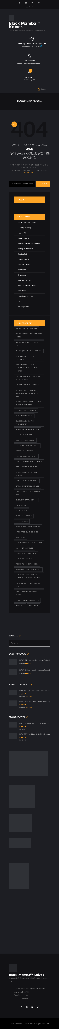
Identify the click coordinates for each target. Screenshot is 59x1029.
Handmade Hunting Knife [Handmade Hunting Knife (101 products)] (27, 532)
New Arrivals (22, 275)
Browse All (21, 233)
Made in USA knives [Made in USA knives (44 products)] (24, 548)
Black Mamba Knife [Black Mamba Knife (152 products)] (24, 415)
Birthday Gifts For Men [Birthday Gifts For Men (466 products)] (26, 410)
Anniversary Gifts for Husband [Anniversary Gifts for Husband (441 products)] (26, 358)
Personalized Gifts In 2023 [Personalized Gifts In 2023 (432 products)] (27, 564)
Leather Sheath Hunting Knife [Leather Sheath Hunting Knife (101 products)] (29, 543)
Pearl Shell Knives (24, 280)
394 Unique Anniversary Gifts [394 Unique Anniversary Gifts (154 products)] (29, 351)
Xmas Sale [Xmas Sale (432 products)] (33, 605)
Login (31, 6)
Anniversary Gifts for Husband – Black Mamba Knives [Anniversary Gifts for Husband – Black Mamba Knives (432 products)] (26, 368)
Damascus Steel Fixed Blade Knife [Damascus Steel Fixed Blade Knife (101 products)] (28, 493)
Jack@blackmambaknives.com (29, 63)
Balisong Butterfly (24, 227)
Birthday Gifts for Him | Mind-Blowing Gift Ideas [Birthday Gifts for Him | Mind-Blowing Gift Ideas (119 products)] (29, 403)
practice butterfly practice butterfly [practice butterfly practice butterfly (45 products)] (28, 585)
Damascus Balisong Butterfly (28, 243)
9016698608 (30, 60)
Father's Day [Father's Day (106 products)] (21, 505)
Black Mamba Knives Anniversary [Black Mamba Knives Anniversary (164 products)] (25, 423)
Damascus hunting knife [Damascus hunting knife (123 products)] (27, 481)
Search (43, 183)
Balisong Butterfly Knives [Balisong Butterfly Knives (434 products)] (27, 385)
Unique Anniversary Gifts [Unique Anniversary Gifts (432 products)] (27, 600)
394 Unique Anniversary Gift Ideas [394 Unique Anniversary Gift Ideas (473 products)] (28, 344)
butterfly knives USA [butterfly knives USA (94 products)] (25, 440)
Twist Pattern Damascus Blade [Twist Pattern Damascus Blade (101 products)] (26, 593)
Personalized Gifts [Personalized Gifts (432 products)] (24, 559)
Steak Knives (22, 290)
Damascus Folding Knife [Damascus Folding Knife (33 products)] (26, 467)
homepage (29, 173)
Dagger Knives (23, 238)
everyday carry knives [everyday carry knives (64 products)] (26, 500)
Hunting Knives (23, 254)
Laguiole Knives (23, 264)
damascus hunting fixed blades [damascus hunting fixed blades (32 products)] (26, 474)
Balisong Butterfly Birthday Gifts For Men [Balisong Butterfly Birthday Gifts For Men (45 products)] (28, 378)
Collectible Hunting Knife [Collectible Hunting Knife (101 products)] (27, 445)
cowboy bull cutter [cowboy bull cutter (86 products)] (24, 451)
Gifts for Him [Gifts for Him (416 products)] (21, 511)
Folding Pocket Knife (25, 248)
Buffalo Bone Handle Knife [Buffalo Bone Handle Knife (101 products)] (27, 429)
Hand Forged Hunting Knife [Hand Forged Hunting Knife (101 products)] (28, 526)
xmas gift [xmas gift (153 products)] (20, 605)
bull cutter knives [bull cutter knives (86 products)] (24, 435)
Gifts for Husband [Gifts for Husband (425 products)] (24, 516)
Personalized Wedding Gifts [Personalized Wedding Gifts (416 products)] (28, 569)
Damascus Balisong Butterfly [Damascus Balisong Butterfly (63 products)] (29, 461)
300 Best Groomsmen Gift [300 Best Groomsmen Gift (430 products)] (26, 328)
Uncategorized (23, 306)
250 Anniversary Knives (26, 222)
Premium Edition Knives (26, 285)
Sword (19, 301)
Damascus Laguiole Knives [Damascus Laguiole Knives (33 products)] (27, 486)
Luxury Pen (21, 269)
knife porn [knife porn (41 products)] (20, 537)
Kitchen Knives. (23, 259)
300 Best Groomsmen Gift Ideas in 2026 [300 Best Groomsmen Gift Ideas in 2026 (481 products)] (29, 335)
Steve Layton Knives (25, 296)
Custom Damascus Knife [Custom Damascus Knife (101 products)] (26, 456)
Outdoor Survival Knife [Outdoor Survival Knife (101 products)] (26, 553)
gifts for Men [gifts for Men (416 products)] (22, 521)
